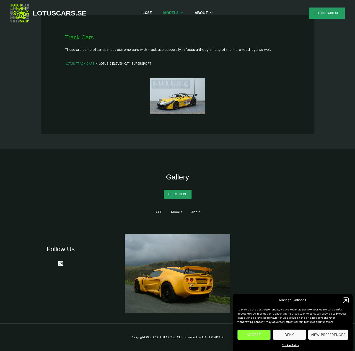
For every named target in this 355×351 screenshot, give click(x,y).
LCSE (147, 13)
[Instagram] (61, 263)
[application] (181, 13)
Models (173, 13)
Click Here (177, 194)
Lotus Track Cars (80, 63)
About (203, 13)
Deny (289, 339)
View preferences (328, 339)
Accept (254, 339)
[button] (346, 304)
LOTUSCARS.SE (59, 13)
